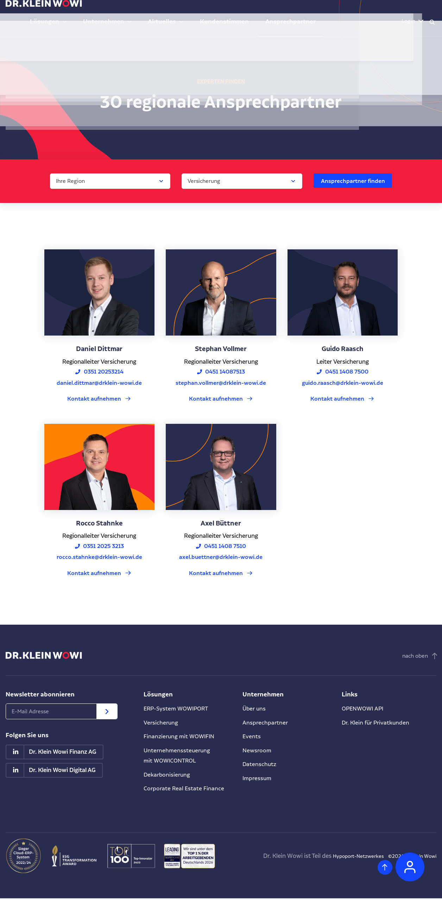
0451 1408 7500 (347, 372)
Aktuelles (212, 14)
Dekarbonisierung (168, 775)
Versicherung (161, 723)
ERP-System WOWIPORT (178, 709)
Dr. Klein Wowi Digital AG (62, 771)
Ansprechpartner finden (352, 181)
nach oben (415, 656)
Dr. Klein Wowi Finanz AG (63, 753)
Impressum (257, 778)
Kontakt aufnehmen (94, 399)
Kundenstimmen (263, 14)
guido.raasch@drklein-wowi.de (342, 383)
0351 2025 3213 (104, 546)
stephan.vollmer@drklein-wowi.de (221, 383)
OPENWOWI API (364, 709)
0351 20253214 (103, 372)
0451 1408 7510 (225, 546)
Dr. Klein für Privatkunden (377, 723)
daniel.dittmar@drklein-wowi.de (99, 383)
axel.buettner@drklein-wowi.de (221, 558)
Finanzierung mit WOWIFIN (180, 737)
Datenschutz (259, 765)
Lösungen (114, 14)
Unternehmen (163, 14)
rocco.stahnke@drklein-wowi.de (99, 558)
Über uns (254, 709)
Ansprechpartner (317, 14)
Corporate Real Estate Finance (185, 789)
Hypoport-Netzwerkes (341, 856)
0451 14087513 (225, 372)
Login (401, 14)
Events (251, 737)
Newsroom (257, 750)
